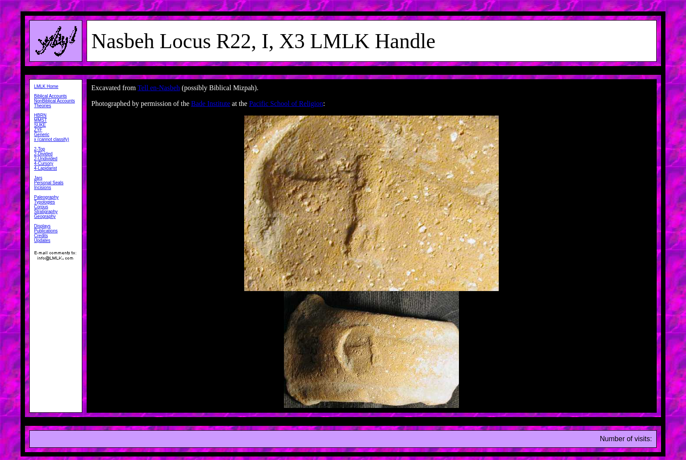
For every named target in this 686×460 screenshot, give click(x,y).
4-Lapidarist (45, 168)
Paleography (46, 197)
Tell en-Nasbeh (158, 87)
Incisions (42, 187)
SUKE (40, 125)
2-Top (39, 149)
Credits (41, 235)
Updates (42, 240)
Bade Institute (210, 103)
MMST (40, 120)
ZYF (38, 129)
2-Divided (43, 153)
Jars (38, 178)
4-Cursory (43, 163)
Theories (42, 105)
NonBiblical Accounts (54, 100)
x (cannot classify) (51, 139)
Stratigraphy (46, 211)
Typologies (44, 202)
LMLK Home (46, 86)
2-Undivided (45, 158)
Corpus (41, 206)
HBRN (40, 115)
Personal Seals (48, 182)
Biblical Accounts (50, 96)
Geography (45, 216)
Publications (46, 230)
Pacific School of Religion (286, 103)
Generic (41, 134)
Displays (42, 226)
